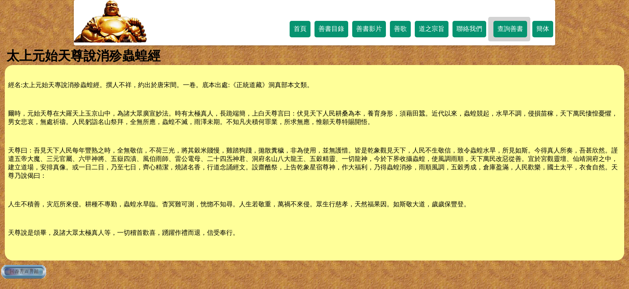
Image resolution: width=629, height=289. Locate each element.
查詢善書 (510, 28)
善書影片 (369, 28)
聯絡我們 (469, 28)
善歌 (400, 28)
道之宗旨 (431, 28)
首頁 (300, 28)
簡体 (542, 28)
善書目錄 (331, 28)
